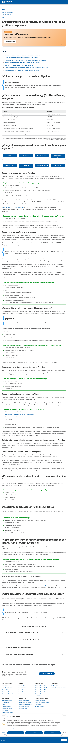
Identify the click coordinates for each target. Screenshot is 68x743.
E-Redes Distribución (6, 706)
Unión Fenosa (5, 710)
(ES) (64, 740)
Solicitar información (42, 165)
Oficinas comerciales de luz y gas (42, 702)
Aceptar (52, 732)
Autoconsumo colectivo (24, 706)
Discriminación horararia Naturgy (9, 693)
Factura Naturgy (22, 689)
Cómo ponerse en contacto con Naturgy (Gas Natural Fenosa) (21, 57)
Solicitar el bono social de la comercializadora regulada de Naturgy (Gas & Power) (27, 67)
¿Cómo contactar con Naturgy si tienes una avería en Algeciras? (22, 70)
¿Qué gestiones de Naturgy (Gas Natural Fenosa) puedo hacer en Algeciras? (25, 60)
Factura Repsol (22, 691)
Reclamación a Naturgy (58, 156)
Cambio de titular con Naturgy (41, 689)
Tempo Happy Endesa (7, 687)
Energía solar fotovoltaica (24, 700)
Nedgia (3, 704)
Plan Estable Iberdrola (6, 689)
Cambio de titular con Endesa (41, 685)
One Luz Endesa (5, 685)
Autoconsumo (38, 704)
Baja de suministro (10, 165)
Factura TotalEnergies (23, 693)
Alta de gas (26, 155)
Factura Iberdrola (22, 687)
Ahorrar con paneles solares (25, 702)
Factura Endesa (22, 685)
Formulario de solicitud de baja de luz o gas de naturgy (19, 414)
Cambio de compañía (26, 166)
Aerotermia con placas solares (25, 704)
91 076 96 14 (46, 674)
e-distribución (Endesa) (7, 700)
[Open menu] (62, 2)
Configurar (15, 733)
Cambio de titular (42, 155)
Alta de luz (10, 155)
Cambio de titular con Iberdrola (41, 687)
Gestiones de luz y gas (40, 700)
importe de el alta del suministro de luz (13, 207)
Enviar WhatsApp (10, 41)
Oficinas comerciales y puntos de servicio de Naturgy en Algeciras (22, 55)
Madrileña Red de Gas (7, 708)
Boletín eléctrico (54, 685)
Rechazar (34, 732)
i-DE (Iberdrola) (5, 702)
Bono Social (58, 165)
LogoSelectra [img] (3, 740)
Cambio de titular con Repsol (41, 691)
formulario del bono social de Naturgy (39, 585)
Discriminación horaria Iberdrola (9, 691)
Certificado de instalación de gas (58, 687)
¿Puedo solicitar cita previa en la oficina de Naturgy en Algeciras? (22, 62)
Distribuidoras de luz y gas (7, 712)
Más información (11, 729)
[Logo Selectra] (7, 2)
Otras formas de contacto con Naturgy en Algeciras (19, 65)
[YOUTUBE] (64, 721)
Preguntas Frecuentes (39, 706)
